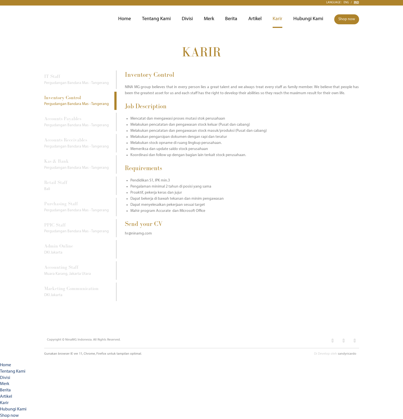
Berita (231, 19)
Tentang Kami (156, 19)
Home (124, 19)
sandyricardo (347, 353)
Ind (356, 2)
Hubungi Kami (308, 19)
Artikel (255, 19)
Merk (209, 19)
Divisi (187, 19)
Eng (346, 2)
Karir (277, 19)
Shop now (346, 19)
